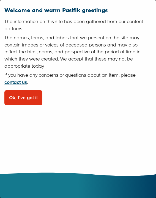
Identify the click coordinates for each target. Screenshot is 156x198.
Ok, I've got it (23, 98)
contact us (15, 82)
